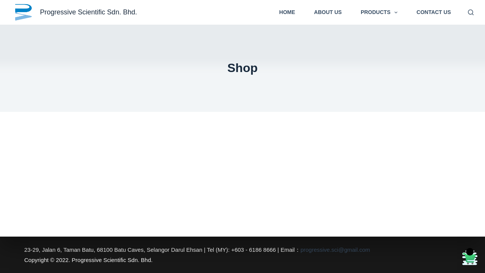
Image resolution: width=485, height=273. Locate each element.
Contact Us (433, 12)
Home (287, 12)
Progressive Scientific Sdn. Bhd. (88, 12)
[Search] (471, 12)
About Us (328, 12)
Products (381, 12)
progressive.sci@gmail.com (335, 249)
